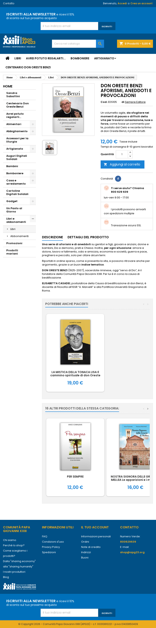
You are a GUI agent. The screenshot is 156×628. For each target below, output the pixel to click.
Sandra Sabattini (13, 94)
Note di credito (91, 547)
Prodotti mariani (12, 252)
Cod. (104, 102)
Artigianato (104, 58)
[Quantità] (122, 154)
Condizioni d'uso (53, 542)
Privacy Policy (51, 547)
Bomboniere (80, 58)
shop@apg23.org (132, 552)
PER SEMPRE (75, 477)
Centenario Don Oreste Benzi (28, 67)
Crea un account (141, 3)
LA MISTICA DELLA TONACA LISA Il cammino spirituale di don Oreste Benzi (75, 375)
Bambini (12, 166)
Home (7, 86)
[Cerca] (78, 44)
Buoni (84, 557)
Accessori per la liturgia (17, 140)
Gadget (11, 201)
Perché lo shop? (14, 545)
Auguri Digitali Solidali (16, 157)
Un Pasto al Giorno (14, 209)
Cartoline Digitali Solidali (17, 192)
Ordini (85, 542)
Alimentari (13, 124)
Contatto (8, 3)
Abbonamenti (19, 236)
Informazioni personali (96, 536)
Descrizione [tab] (52, 237)
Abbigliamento (17, 131)
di (123, 102)
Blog (6, 577)
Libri (17, 58)
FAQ (44, 536)
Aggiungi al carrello (122, 164)
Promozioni (14, 243)
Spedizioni (49, 552)
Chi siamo (9, 540)
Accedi (122, 3)
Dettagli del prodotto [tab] (88, 237)
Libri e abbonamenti (16, 220)
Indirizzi (86, 552)
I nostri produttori (14, 572)
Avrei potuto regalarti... (46, 58)
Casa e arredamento (16, 182)
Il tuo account (95, 527)
